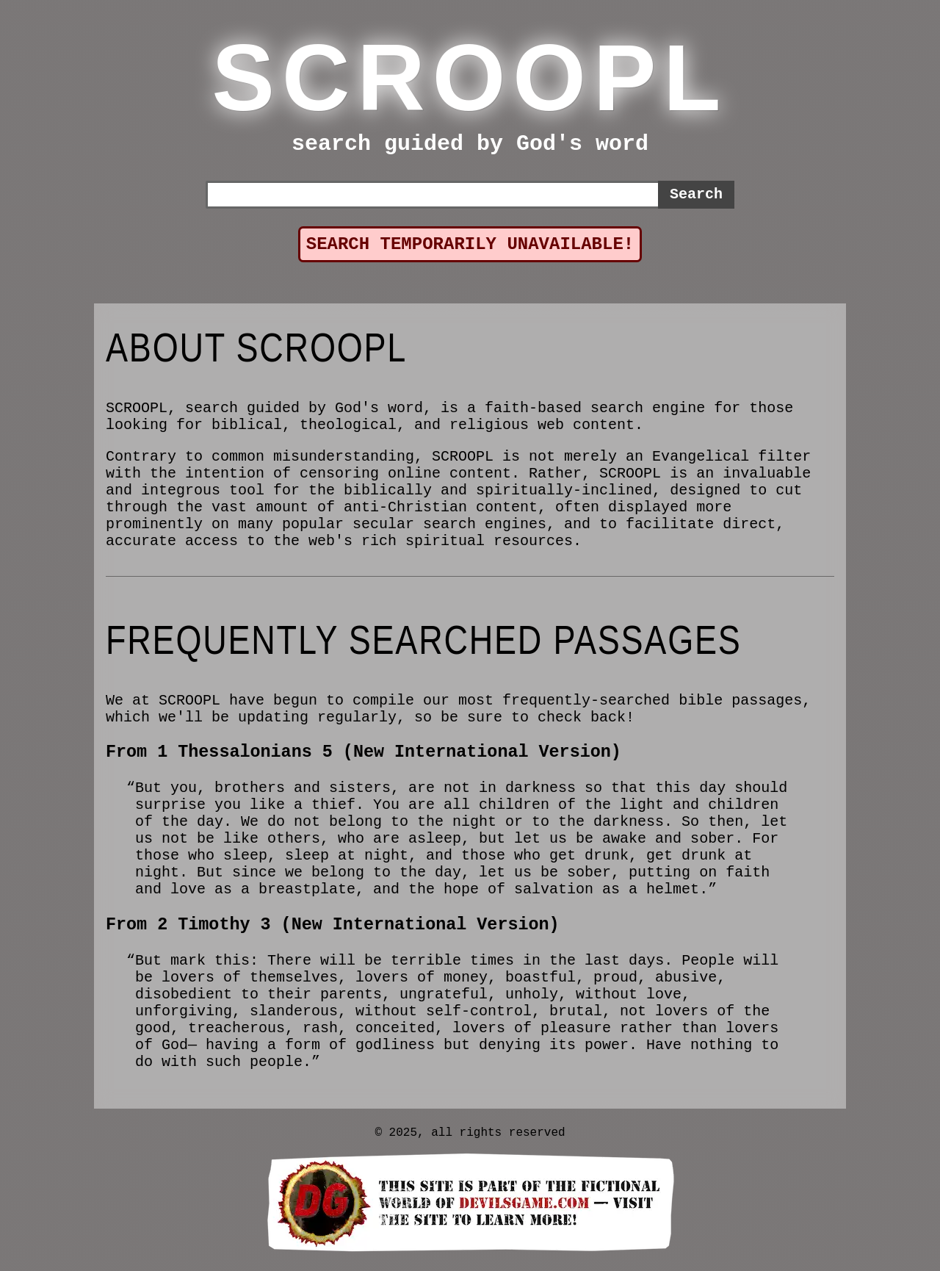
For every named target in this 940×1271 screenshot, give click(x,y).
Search (696, 194)
